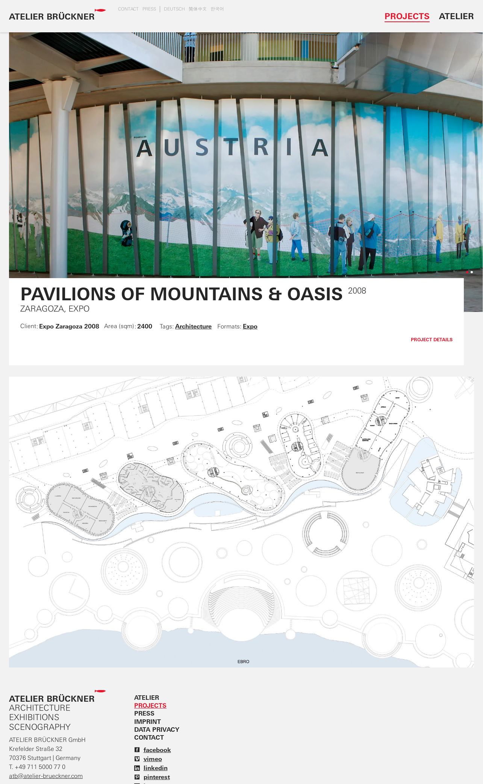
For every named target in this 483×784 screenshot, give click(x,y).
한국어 (217, 9)
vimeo (148, 759)
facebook (152, 750)
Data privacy (156, 729)
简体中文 (198, 9)
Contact (128, 9)
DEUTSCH (174, 9)
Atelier (456, 16)
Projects (407, 16)
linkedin (151, 768)
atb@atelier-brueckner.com (46, 775)
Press (149, 9)
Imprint (147, 721)
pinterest (152, 777)
